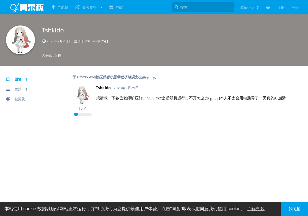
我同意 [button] (294, 209)
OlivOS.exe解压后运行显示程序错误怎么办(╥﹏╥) (116, 76)
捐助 (116, 7)
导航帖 (60, 7)
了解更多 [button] (256, 208)
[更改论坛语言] (250, 7)
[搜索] (203, 7)
